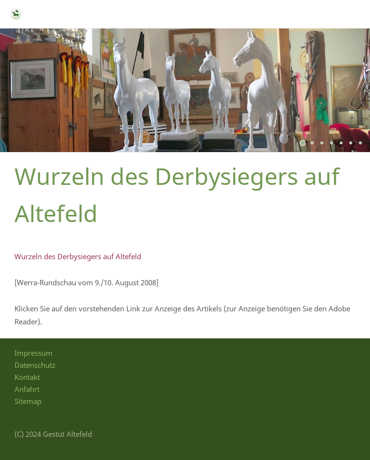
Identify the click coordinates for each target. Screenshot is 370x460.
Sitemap (27, 401)
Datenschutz (34, 365)
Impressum (33, 353)
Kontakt (27, 377)
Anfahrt (27, 389)
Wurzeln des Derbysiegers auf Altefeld (77, 256)
